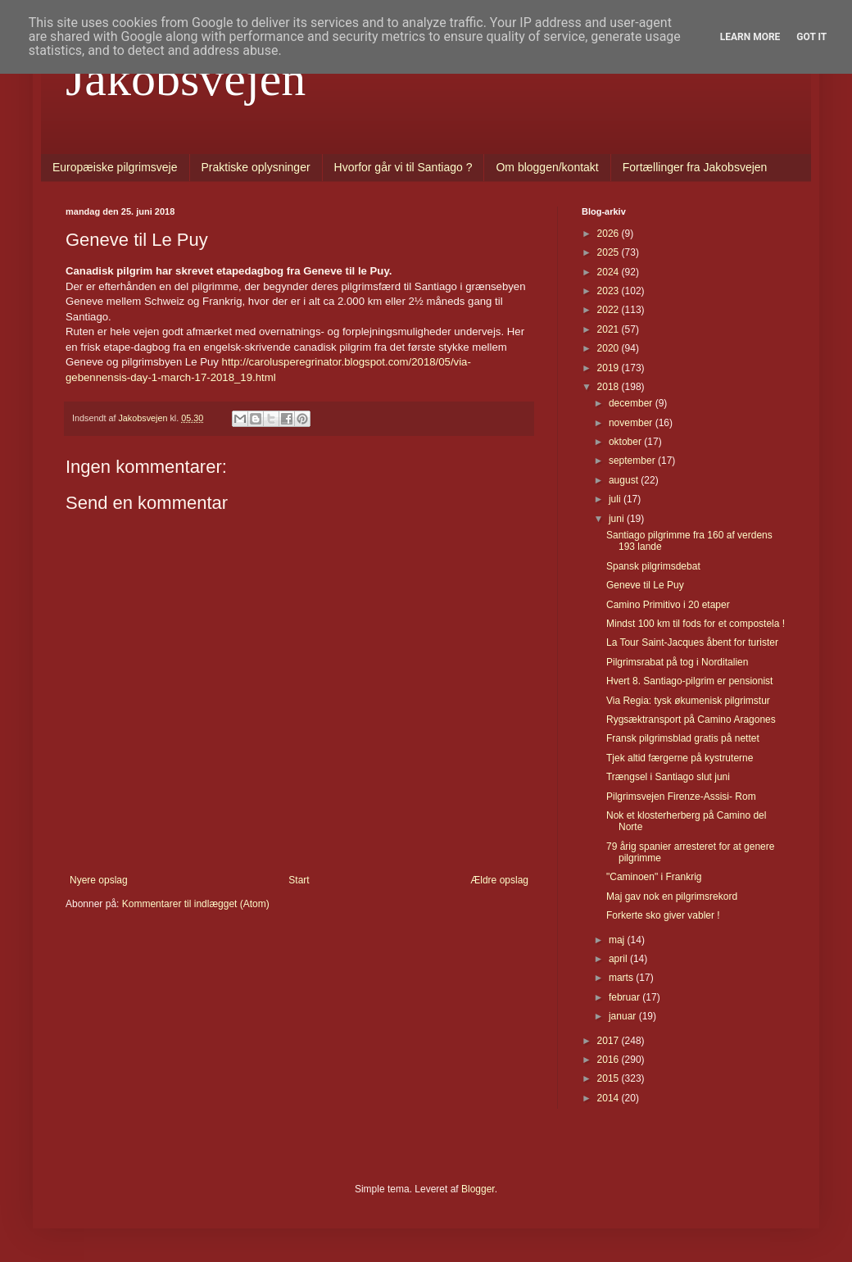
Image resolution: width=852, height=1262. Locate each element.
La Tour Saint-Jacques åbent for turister (692, 642)
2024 (609, 272)
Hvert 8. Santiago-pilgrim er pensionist (689, 681)
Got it (811, 37)
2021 (609, 329)
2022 (609, 310)
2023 (609, 291)
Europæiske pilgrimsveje (115, 167)
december (632, 403)
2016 (609, 1059)
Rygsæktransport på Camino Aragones (691, 719)
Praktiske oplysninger (256, 167)
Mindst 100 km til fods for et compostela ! (695, 623)
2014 (609, 1098)
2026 (609, 233)
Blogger (478, 1189)
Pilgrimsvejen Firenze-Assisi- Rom (681, 796)
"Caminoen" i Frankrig (654, 877)
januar (624, 1016)
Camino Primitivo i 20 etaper (668, 605)
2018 (609, 387)
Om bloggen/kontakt (547, 167)
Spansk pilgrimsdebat (653, 566)
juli (616, 499)
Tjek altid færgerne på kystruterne (679, 758)
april (619, 959)
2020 (609, 348)
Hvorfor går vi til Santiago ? (403, 167)
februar (625, 997)
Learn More (750, 37)
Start (298, 880)
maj (618, 940)
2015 (609, 1078)
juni (618, 518)
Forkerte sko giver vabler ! (663, 915)
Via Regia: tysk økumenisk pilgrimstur (688, 700)
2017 (609, 1040)
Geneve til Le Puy (645, 585)
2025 (609, 252)
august (625, 480)
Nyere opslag (99, 880)
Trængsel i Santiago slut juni (668, 777)
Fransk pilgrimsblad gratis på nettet (682, 738)
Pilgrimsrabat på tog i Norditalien (677, 662)
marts (622, 977)
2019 (609, 368)
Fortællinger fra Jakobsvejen (695, 167)
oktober (626, 441)
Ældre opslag (499, 880)
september (633, 460)
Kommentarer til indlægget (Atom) (196, 904)
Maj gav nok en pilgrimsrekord (671, 896)
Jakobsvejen (186, 79)
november (632, 423)
